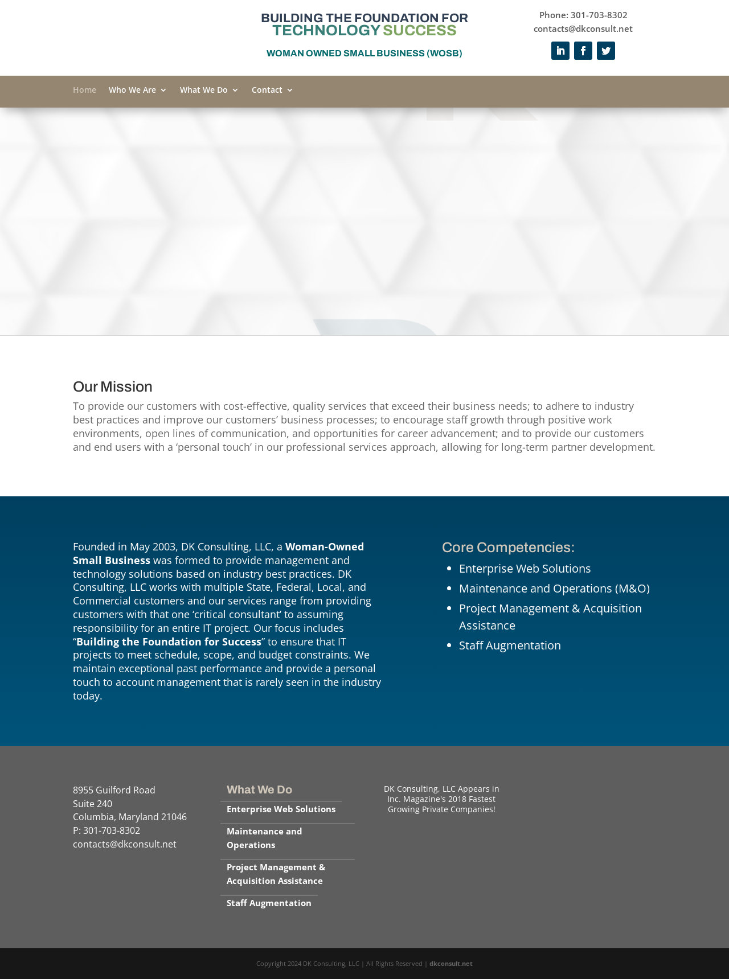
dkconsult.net (451, 963)
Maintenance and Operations (264, 837)
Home (84, 90)
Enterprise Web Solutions (281, 809)
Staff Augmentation (269, 902)
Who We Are (132, 90)
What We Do (204, 90)
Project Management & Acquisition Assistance (276, 873)
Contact (267, 90)
